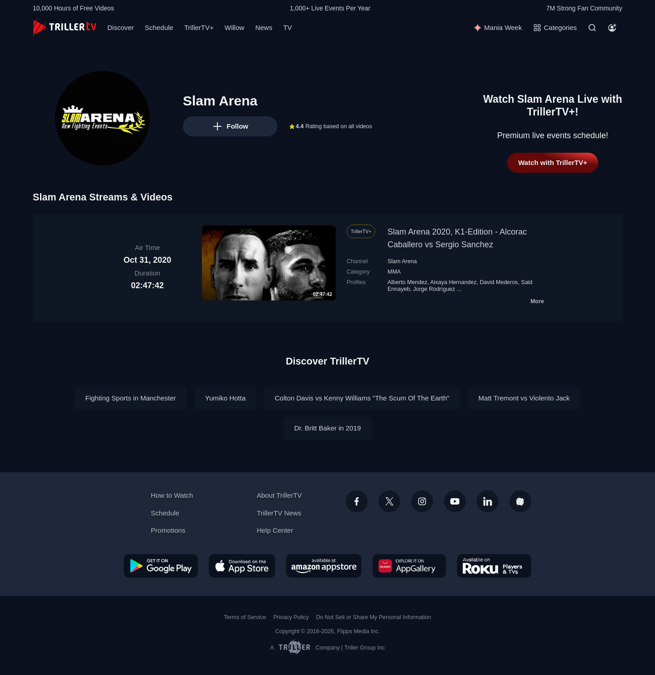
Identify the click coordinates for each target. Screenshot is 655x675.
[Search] (592, 28)
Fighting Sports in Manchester (131, 398)
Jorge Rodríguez (434, 289)
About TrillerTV (279, 495)
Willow (234, 27)
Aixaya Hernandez (453, 282)
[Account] (612, 28)
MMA (394, 272)
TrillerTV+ (199, 27)
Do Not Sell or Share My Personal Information (373, 617)
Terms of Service (245, 617)
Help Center (275, 530)
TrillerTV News (279, 513)
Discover (120, 27)
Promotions (168, 530)
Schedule (159, 27)
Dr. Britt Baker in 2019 (327, 428)
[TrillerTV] (64, 27)
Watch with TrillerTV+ (552, 162)
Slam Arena (402, 261)
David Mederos (499, 282)
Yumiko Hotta (225, 398)
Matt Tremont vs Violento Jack (524, 398)
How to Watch (172, 495)
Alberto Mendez (407, 282)
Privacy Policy (291, 617)
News (263, 27)
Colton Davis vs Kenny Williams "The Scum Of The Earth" (362, 398)
